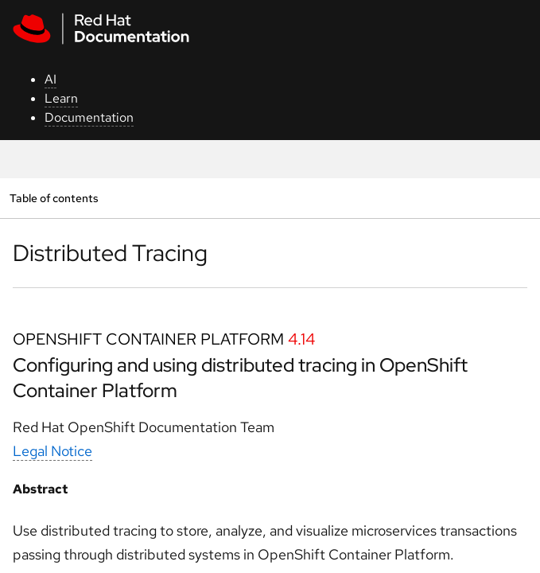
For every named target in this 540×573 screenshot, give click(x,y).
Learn (61, 98)
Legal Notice (52, 451)
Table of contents (54, 197)
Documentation (89, 117)
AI (50, 79)
